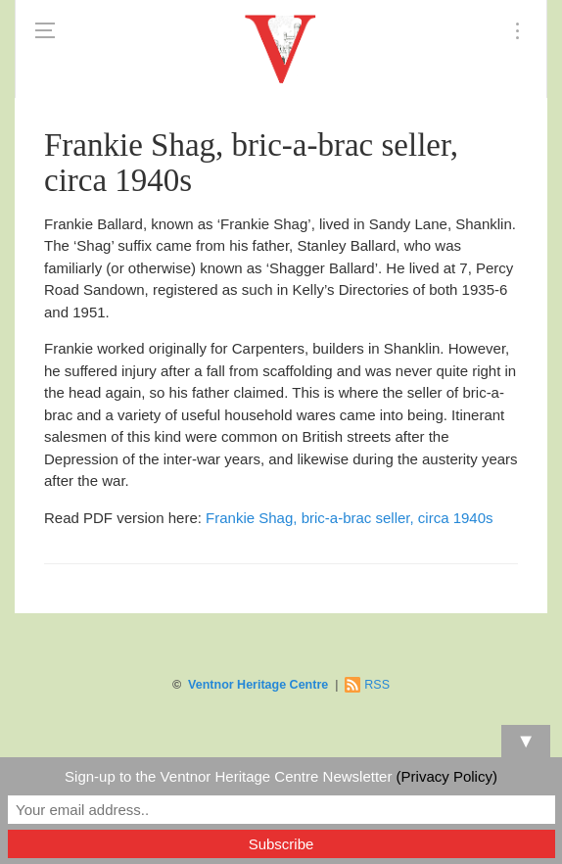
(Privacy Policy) (447, 776)
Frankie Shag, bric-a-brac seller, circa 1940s (349, 517)
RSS (377, 685)
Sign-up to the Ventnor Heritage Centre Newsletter (281, 776)
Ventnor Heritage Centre (258, 685)
